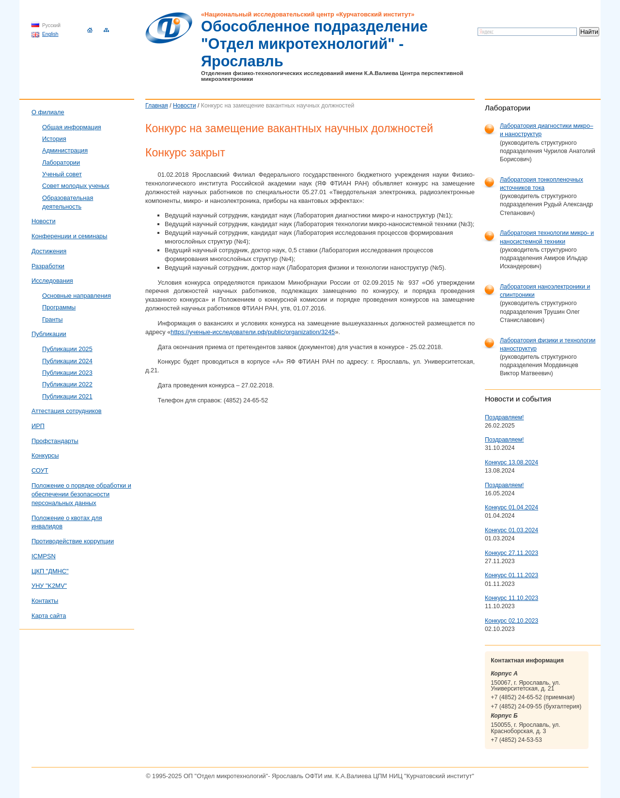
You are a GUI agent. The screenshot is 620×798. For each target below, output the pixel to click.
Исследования (52, 280)
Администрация (65, 150)
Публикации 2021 (67, 396)
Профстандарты (54, 441)
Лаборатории (61, 162)
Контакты (44, 600)
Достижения (48, 251)
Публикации (48, 334)
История (54, 138)
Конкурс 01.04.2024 (511, 507)
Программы (59, 307)
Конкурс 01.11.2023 (511, 575)
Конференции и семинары (69, 236)
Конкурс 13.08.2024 (511, 462)
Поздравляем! (504, 417)
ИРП (38, 426)
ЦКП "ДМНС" (50, 571)
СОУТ (39, 470)
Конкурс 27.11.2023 (511, 553)
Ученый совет (62, 174)
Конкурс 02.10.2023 (511, 620)
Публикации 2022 (67, 384)
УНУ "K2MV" (49, 585)
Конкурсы (45, 455)
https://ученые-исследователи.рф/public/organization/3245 (252, 332)
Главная (156, 105)
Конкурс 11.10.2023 (511, 598)
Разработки (47, 266)
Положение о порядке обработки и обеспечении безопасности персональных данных (81, 494)
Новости (184, 105)
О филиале (47, 112)
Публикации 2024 (67, 361)
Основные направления (76, 295)
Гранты (52, 319)
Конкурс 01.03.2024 (511, 530)
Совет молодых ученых (75, 185)
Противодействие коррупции (72, 541)
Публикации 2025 (67, 349)
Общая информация (71, 127)
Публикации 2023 (67, 372)
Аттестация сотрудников (66, 410)
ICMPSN (43, 556)
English (50, 34)
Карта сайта (48, 615)
